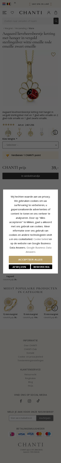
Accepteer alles (30, 259)
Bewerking (42, 266)
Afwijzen (19, 266)
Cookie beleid (41, 239)
